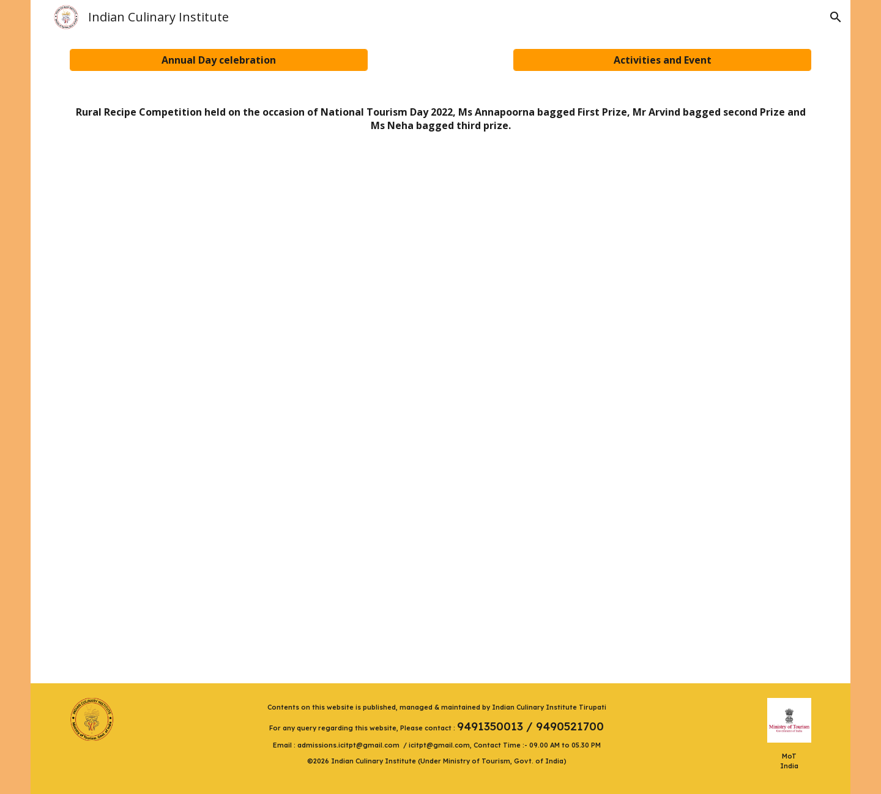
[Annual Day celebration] (218, 59)
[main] (441, 118)
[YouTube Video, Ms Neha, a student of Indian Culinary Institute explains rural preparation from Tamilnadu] (441, 546)
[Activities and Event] (662, 59)
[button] (835, 17)
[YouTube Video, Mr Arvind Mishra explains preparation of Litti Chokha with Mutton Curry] (631, 280)
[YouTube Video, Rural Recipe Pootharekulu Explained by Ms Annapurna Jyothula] (250, 278)
